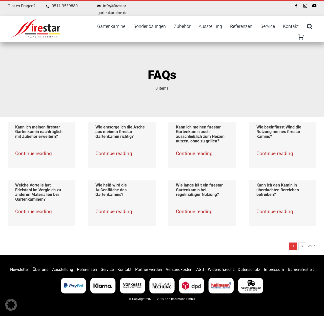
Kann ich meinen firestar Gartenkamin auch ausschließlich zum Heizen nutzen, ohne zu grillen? (200, 134)
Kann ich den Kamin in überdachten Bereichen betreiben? (277, 190)
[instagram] (305, 6)
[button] (11, 305)
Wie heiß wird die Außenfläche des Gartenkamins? (111, 190)
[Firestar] (35, 18)
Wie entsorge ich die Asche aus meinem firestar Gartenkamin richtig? (120, 132)
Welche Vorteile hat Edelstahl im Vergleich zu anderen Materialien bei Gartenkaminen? (38, 192)
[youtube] (314, 6)
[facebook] (296, 6)
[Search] (309, 26)
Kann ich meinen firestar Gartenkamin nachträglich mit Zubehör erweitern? (39, 132)
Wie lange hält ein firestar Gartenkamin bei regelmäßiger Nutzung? (199, 190)
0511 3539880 (65, 6)
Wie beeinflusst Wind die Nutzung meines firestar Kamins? (278, 132)
